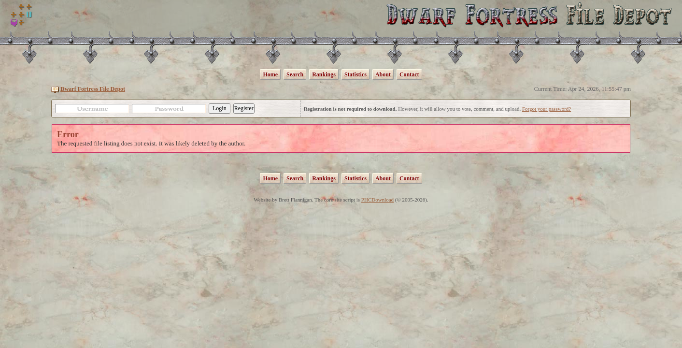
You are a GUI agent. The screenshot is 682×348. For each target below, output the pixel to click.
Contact (409, 74)
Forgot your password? (546, 109)
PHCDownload (377, 200)
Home (270, 74)
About (383, 74)
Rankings (324, 74)
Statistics (355, 74)
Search (294, 74)
